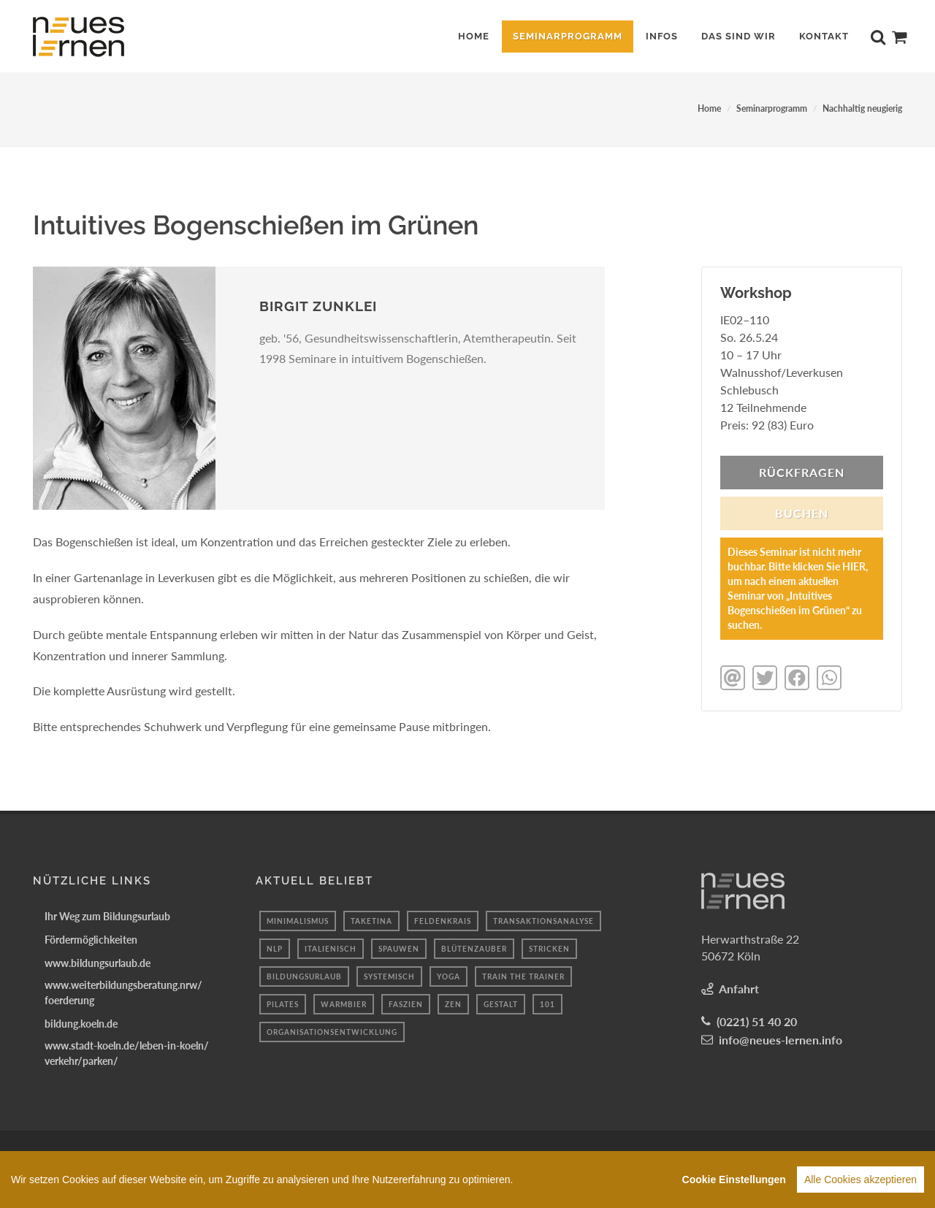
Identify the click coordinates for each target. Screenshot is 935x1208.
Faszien (406, 1004)
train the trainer (523, 976)
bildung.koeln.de (81, 1023)
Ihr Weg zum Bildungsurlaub (107, 916)
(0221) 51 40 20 (757, 1021)
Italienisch (330, 948)
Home (709, 108)
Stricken (549, 948)
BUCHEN (801, 513)
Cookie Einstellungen (734, 1179)
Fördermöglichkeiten (91, 939)
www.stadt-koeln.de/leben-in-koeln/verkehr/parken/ (127, 1053)
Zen (453, 1004)
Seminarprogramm (771, 108)
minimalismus (298, 921)
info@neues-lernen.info (780, 1040)
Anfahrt (739, 988)
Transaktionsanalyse (543, 921)
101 (547, 1004)
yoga (448, 976)
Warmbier (344, 1004)
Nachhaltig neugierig (862, 108)
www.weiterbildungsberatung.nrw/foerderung (123, 992)
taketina (371, 921)
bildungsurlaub (304, 976)
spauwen (398, 948)
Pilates (283, 1004)
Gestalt (501, 1004)
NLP (275, 948)
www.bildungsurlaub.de (97, 963)
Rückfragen (801, 472)
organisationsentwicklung (332, 1032)
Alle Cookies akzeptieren (860, 1179)
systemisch (389, 976)
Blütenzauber (474, 948)
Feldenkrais (442, 921)
